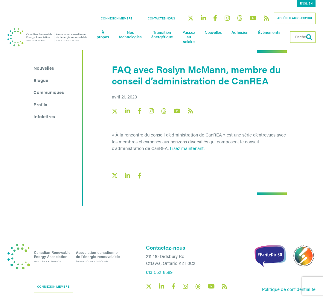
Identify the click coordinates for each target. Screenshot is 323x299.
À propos (103, 35)
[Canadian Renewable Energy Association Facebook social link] (215, 18)
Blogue (40, 80)
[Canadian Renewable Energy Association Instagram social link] (227, 18)
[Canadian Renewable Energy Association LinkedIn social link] (203, 18)
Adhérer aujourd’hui (294, 18)
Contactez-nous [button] (161, 18)
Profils (40, 104)
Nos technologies (130, 35)
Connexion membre (116, 18)
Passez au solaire (188, 37)
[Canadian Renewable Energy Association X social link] (190, 18)
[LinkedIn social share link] (127, 176)
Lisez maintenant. (187, 148)
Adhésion (240, 32)
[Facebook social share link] (139, 176)
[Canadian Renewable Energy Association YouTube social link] (253, 18)
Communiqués (48, 92)
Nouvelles (213, 32)
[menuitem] (306, 3)
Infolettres (44, 116)
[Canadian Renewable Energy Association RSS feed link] (266, 18)
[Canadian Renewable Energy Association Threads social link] (240, 18)
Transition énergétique (162, 35)
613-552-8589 (159, 272)
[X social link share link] (114, 175)
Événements (269, 32)
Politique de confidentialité (289, 289)
